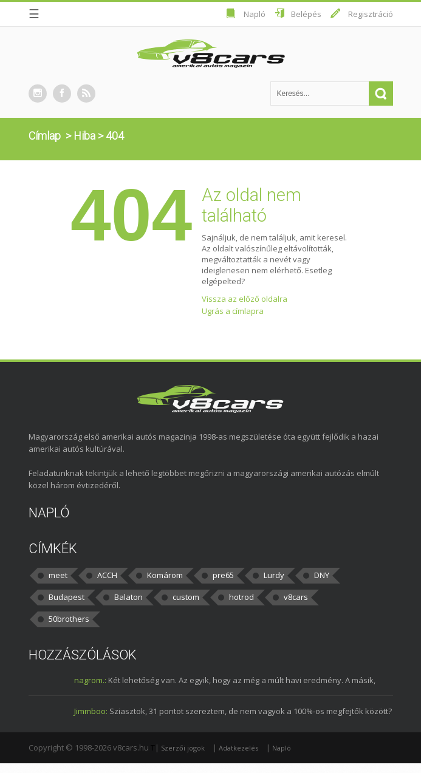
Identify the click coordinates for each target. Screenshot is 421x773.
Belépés (306, 14)
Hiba (84, 135)
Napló (254, 14)
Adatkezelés (238, 747)
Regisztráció (370, 14)
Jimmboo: (91, 711)
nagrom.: (90, 680)
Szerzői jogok (183, 747)
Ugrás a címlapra (233, 310)
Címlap (45, 135)
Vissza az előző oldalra (244, 298)
